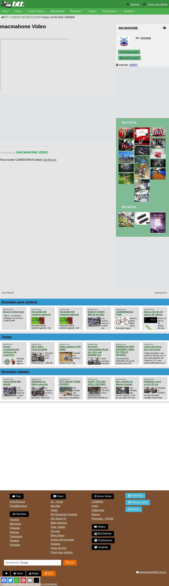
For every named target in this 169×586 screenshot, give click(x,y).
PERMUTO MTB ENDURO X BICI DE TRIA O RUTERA (125, 350)
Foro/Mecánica (18, 506)
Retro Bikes (57, 535)
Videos (93, 11)
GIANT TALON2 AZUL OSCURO (97, 383)
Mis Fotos (129, 122)
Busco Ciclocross (13, 311)
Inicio (18, 573)
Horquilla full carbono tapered (40, 313)
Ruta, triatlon (58, 527)
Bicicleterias (103, 533)
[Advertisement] (59, 117)
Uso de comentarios (45, 584)
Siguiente (161, 293)
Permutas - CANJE (103, 518)
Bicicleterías (58, 11)
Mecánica (15, 523)
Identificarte (50, 159)
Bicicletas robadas (15, 371)
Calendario (16, 536)
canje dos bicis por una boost (153, 348)
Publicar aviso (137, 502)
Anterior (8, 293)
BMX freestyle (59, 522)
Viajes (54, 510)
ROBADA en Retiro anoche (39, 383)
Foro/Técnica (17, 501)
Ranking (55, 544)
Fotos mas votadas (62, 552)
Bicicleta (19, 514)
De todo (55, 531)
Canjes (7, 337)
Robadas (15, 528)
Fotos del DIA (59, 548)
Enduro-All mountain (62, 539)
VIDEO (133, 65)
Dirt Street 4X (58, 518)
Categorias (98, 510)
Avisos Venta (36, 11)
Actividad (145, 38)
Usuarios (129, 11)
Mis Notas (129, 207)
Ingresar (135, 4)
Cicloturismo (110, 11)
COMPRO (97, 501)
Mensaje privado (129, 52)
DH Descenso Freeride (64, 514)
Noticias (14, 532)
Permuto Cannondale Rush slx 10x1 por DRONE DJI (98, 350)
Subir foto (135, 495)
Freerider (15, 545)
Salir (49, 573)
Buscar (96, 514)
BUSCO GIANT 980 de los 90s (96, 313)
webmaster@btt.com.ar (151, 572)
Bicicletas (77, 11)
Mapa (34, 573)
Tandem (14, 540)
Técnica (14, 519)
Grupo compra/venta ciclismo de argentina (11, 350)
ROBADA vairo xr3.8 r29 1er (152, 383)
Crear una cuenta (157, 4)
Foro (5, 11)
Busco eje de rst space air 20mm (153, 313)
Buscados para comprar (19, 302)
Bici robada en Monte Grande (124, 383)
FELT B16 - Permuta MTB (39, 348)
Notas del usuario (129, 58)
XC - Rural (57, 501)
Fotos (18, 11)
